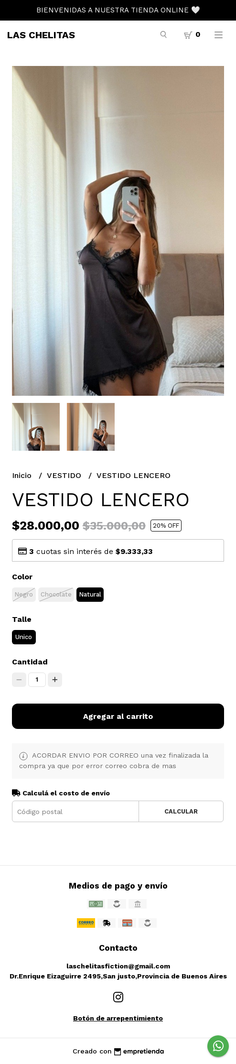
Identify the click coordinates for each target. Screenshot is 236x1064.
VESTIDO (65, 475)
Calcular (181, 811)
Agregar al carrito (118, 716)
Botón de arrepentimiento (118, 1018)
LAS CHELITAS (41, 35)
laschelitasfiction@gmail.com (118, 966)
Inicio (23, 475)
